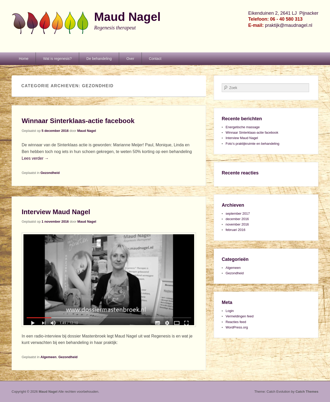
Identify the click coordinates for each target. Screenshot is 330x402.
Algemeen (48, 357)
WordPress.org (237, 327)
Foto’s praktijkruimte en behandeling (252, 144)
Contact (155, 59)
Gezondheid (50, 173)
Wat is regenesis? (57, 59)
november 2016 (237, 224)
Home (23, 59)
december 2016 (237, 219)
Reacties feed (236, 322)
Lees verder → (35, 158)
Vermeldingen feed (239, 316)
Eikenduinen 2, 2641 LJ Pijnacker (283, 13)
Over (130, 59)
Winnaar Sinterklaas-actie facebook (78, 121)
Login (230, 311)
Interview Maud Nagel (56, 212)
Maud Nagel (127, 16)
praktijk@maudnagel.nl (288, 25)
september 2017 (238, 213)
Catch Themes (306, 391)
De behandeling (99, 59)
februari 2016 (235, 230)
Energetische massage (243, 127)
